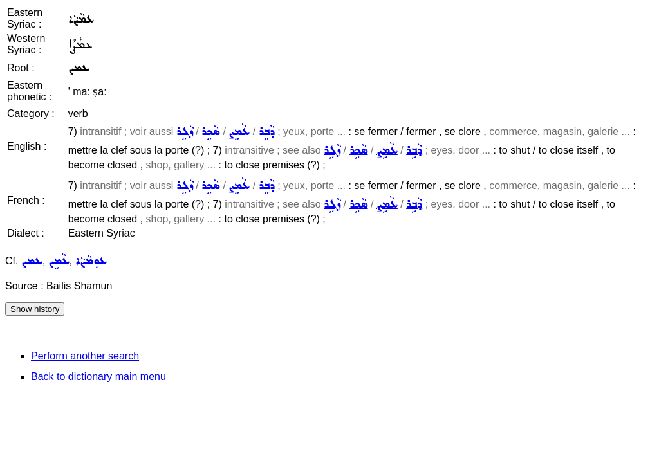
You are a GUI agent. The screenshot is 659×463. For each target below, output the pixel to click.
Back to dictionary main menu (98, 376)
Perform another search (85, 355)
